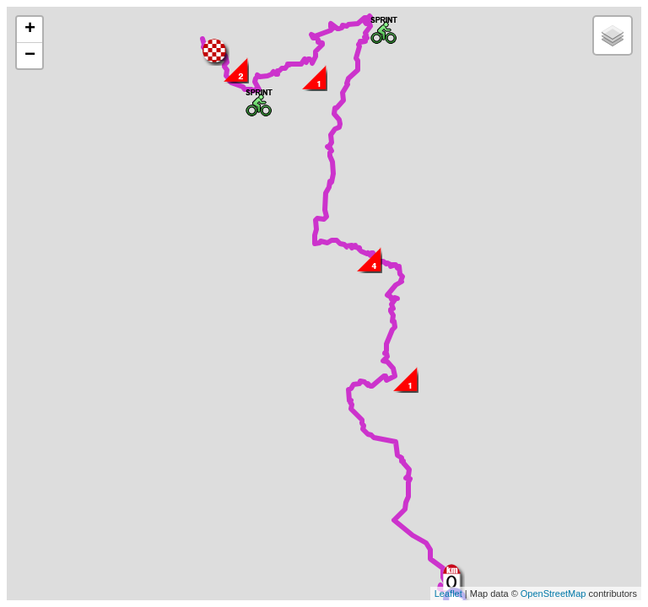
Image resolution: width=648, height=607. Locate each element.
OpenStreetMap (553, 593)
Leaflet (448, 593)
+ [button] (29, 29)
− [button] (29, 55)
